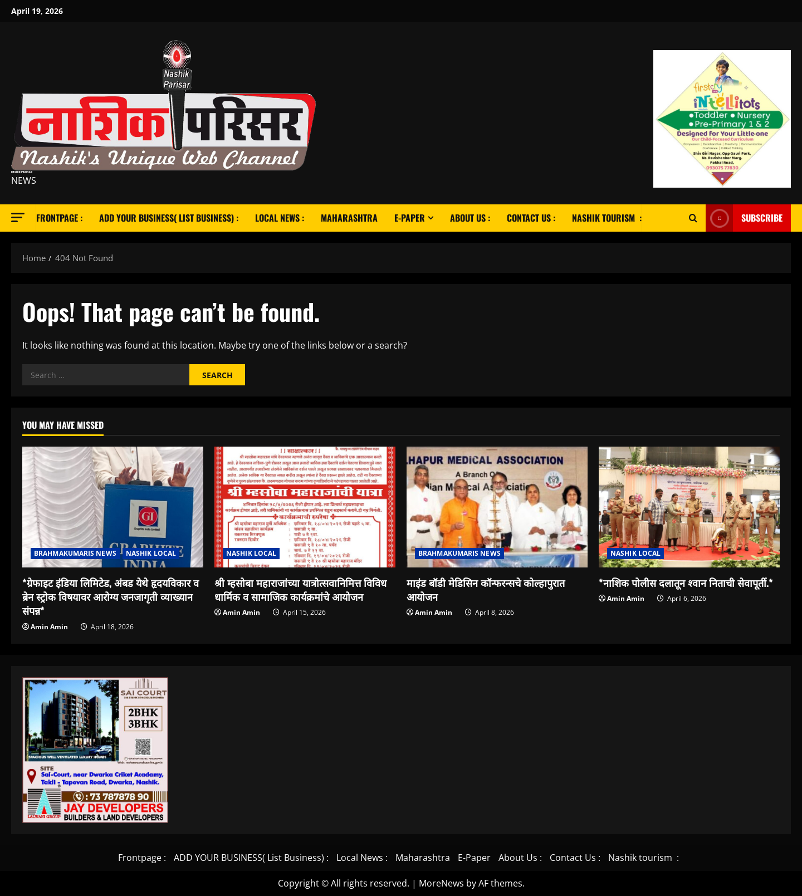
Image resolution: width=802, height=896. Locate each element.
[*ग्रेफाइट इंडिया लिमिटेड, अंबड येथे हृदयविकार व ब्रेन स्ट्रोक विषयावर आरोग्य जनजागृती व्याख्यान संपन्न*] (112, 507)
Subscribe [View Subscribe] (744, 218)
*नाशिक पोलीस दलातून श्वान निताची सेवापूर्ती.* (686, 582)
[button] (18, 217)
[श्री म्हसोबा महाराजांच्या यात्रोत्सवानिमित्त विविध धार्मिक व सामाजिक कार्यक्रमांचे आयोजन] (304, 507)
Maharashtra (349, 217)
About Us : (470, 217)
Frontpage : (59, 217)
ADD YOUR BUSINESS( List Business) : (168, 217)
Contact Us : (531, 217)
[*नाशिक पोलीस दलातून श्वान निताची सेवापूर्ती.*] (689, 507)
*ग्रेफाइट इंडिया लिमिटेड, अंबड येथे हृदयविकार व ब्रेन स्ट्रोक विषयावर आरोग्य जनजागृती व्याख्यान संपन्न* (110, 596)
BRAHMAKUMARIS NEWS (75, 553)
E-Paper (409, 217)
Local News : (279, 217)
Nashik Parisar (21, 172)
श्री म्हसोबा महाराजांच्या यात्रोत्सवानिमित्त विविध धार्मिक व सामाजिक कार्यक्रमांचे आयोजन (300, 589)
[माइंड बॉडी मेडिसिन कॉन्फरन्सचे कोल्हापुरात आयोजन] (497, 507)
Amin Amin (49, 626)
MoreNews (441, 883)
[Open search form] (693, 218)
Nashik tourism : (607, 217)
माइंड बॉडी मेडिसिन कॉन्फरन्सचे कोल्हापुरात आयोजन (486, 589)
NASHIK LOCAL (151, 553)
